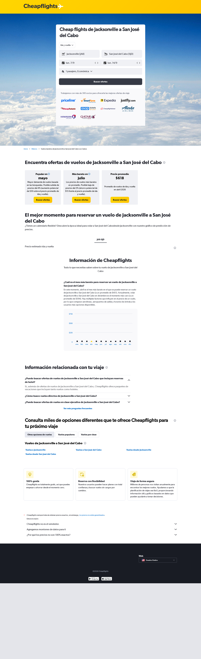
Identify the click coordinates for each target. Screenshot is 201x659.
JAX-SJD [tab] (100, 239)
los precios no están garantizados (91, 515)
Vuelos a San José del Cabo (88, 450)
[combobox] (67, 45)
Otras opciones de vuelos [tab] (39, 434)
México (34, 149)
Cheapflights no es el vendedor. (102, 524)
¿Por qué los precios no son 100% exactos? (102, 535)
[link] (43, 200)
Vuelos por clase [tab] (89, 434)
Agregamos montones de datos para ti (102, 529)
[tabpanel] (100, 318)
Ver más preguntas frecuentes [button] (77, 408)
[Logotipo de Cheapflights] (40, 6)
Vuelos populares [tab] (66, 434)
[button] (78, 63)
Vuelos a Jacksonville (35, 450)
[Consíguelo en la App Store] (107, 579)
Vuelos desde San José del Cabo (40, 454)
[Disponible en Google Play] (94, 579)
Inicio (26, 149)
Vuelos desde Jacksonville (138, 450)
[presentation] (164, 162)
